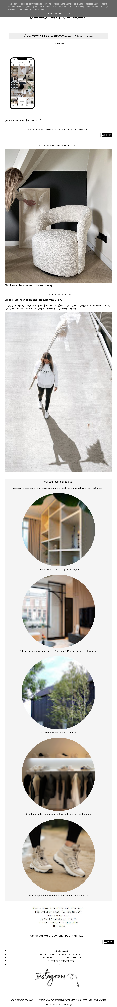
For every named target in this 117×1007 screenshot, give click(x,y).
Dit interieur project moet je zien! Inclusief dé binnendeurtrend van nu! (58, 651)
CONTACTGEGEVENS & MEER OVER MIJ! (61, 954)
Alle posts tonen (84, 36)
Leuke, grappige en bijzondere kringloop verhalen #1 (33, 300)
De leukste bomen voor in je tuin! (58, 732)
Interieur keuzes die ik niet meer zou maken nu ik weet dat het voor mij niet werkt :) (58, 488)
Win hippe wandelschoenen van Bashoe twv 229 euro (58, 895)
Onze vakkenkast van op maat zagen (58, 569)
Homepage (58, 43)
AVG (61, 964)
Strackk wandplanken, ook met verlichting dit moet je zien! (58, 814)
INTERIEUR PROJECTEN (61, 961)
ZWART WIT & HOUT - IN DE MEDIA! (61, 957)
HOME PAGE (61, 951)
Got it (67, 13)
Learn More (54, 13)
